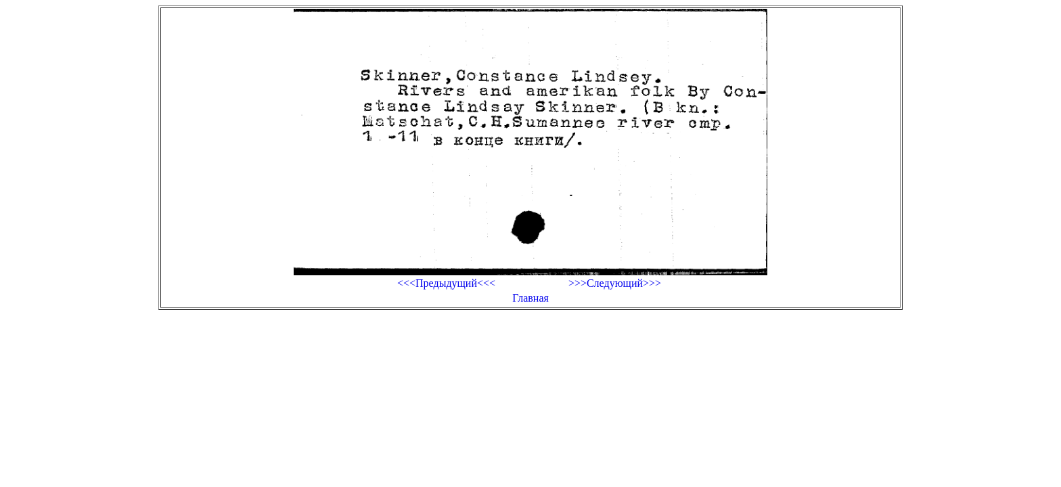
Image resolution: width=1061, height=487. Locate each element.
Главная (530, 298)
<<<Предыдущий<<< (446, 283)
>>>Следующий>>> (614, 283)
